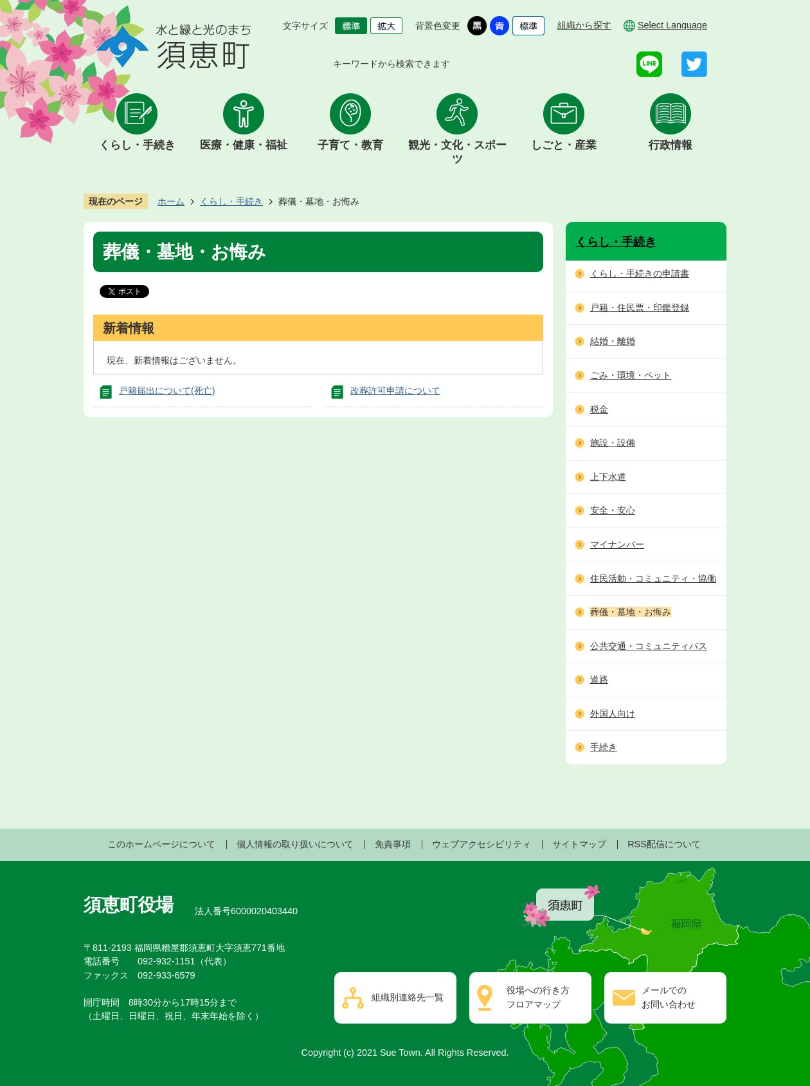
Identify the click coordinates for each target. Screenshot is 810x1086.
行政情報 (670, 145)
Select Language (672, 25)
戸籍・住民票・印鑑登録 (639, 307)
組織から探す (584, 25)
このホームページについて (161, 844)
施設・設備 (612, 442)
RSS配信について (664, 844)
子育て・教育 (350, 145)
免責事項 (393, 844)
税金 (599, 409)
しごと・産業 (564, 145)
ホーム (171, 201)
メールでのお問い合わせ (669, 997)
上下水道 (608, 477)
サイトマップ (579, 844)
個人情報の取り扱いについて (295, 844)
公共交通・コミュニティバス (648, 646)
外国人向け (612, 713)
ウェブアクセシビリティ (481, 844)
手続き (603, 747)
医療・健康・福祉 (243, 145)
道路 (599, 679)
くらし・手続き (137, 145)
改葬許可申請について (395, 390)
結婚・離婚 (612, 341)
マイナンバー (617, 544)
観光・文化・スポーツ (457, 152)
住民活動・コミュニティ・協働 (653, 578)
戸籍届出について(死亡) (167, 390)
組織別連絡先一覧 (408, 997)
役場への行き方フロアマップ (538, 997)
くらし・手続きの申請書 (639, 273)
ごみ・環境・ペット (630, 375)
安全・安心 (612, 510)
